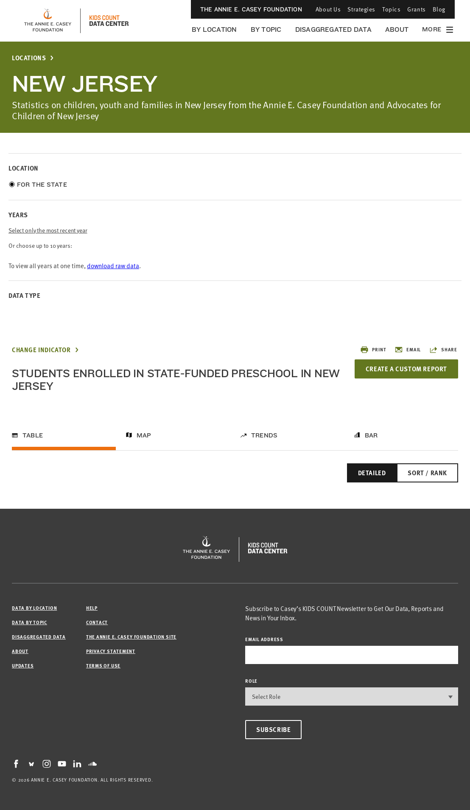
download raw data (113, 265)
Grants (416, 9)
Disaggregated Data (333, 29)
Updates (23, 665)
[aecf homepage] (47, 21)
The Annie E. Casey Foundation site (131, 636)
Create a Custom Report (406, 368)
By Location (214, 29)
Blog (439, 9)
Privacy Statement (110, 651)
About (396, 29)
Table (32, 435)
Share (443, 349)
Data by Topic (29, 622)
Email (407, 349)
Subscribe (273, 729)
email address (264, 639)
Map (144, 435)
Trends (264, 435)
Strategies (361, 9)
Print (373, 349)
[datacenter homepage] (109, 21)
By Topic (266, 29)
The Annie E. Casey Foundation (251, 9)
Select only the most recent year (47, 230)
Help (92, 608)
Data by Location (34, 608)
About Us (328, 9)
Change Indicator (41, 349)
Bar (371, 435)
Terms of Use (103, 665)
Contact (97, 622)
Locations (29, 57)
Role (251, 681)
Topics (391, 9)
